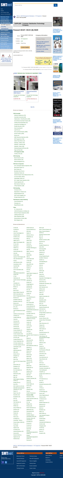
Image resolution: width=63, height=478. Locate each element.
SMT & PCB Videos (21, 465)
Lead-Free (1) (18, 129)
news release (40, 51)
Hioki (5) (29, 253)
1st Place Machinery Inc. (32, 98)
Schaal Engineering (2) (45, 256)
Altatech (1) (16, 247)
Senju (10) (42, 274)
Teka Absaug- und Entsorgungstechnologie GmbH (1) (44, 342)
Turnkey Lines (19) (19, 153)
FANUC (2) (16, 405)
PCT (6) (28, 402)
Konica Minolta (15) (31, 306)
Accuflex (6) (16, 229)
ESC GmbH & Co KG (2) (19, 386)
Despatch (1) (16, 355)
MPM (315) (29, 365)
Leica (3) (29, 327)
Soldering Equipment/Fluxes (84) (22, 148)
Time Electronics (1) (44, 361)
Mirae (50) (29, 356)
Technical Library (33, 456)
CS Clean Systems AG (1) (19, 344)
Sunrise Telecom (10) (44, 322)
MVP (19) (29, 369)
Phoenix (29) (30, 405)
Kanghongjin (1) (30, 284)
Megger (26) (29, 349)
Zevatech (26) (42, 437)
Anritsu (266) (16, 255)
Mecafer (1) (29, 347)
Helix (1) (29, 238)
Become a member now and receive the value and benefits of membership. (6, 60)
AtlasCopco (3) (17, 278)
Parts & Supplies (33, 461)
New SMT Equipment (34, 458)
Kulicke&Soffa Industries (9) (33, 309)
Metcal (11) (29, 351)
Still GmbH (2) (43, 311)
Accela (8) (16, 227)
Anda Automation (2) (18, 251)
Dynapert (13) (17, 368)
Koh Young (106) (30, 302)
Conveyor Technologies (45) (20, 335)
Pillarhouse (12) (30, 409)
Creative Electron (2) (18, 339)
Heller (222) (29, 240)
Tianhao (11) (42, 359)
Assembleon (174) (18, 264)
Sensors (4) (17, 135)
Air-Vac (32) (16, 244)
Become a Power (6, 14)
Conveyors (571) (18, 189)
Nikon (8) (29, 374)
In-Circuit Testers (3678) (20, 176)
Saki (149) (42, 246)
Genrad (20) (16, 433)
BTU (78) (16, 306)
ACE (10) (16, 231)
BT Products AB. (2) (18, 305)
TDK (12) (42, 335)
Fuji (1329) (16, 425)
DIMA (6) (16, 357)
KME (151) (29, 298)
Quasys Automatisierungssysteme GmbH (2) (32, 437)
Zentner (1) (41, 433)
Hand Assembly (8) (19, 128)
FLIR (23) (16, 414)
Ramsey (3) (29, 440)
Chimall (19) (16, 324)
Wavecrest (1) (42, 408)
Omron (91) (29, 385)
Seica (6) (42, 272)
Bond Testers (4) (18, 169)
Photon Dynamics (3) (31, 407)
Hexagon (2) (29, 245)
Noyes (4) (29, 380)
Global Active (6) (30, 227)
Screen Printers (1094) (19, 133)
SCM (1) (41, 265)
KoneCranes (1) (30, 304)
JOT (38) (29, 276)
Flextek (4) (16, 413)
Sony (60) (42, 297)
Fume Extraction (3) (19, 201)
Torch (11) (42, 367)
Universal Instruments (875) (46, 388)
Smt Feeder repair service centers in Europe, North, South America (57, 121)
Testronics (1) (43, 356)
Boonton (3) (16, 297)
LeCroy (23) (29, 325)
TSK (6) (41, 381)
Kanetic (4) (29, 282)
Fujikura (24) (16, 427)
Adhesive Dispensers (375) (20, 115)
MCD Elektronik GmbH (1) (32, 345)
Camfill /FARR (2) (17, 317)
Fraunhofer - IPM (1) (18, 420)
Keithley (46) (29, 286)
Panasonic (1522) (31, 396)
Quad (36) (29, 428)
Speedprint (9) (43, 304)
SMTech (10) (42, 291)
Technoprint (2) (43, 338)
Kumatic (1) (29, 311)
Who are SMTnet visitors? (6, 58)
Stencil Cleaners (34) (19, 159)
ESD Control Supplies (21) (20, 195)
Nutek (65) (29, 382)
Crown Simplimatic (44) (19, 341)
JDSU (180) (29, 275)
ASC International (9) (18, 258)
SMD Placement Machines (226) (22, 137)
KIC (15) (29, 289)
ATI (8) (15, 276)
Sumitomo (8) (43, 318)
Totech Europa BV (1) (44, 370)
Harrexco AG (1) (30, 234)
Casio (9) (16, 319)
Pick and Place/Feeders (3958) (21, 131)
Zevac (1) (41, 435)
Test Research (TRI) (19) (45, 354)
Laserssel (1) (30, 320)
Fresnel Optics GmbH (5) (19, 422)
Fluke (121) (16, 416)
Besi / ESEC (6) (17, 285)
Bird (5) (15, 288)
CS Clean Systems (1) (19, 343)
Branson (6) (16, 303)
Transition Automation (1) (45, 372)
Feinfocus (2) (17, 409)
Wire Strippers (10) (19, 220)
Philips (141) (29, 404)
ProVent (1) (29, 425)
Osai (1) (28, 391)
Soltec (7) (42, 295)
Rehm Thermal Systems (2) (46, 229)
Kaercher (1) (29, 280)
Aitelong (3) (16, 245)
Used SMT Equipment (21, 461)
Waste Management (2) (20, 161)
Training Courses (20, 468)
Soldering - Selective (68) (20, 144)
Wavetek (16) (42, 410)
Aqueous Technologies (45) (20, 256)
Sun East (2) (42, 320)
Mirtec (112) (29, 358)
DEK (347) (16, 352)
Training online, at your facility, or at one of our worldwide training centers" (57, 31)
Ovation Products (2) (31, 393)
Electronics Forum (20, 456)
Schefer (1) (42, 259)
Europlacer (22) (17, 396)
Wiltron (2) (41, 416)
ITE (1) (28, 271)
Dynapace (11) (17, 366)
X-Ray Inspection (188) (20, 185)
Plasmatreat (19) (30, 411)
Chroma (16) (16, 326)
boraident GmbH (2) (18, 299)
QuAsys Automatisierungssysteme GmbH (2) (32, 432)
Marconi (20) (29, 343)
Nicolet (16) (29, 373)
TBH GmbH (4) (43, 333)
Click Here (42, 472)
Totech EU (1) (43, 368)
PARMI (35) (29, 400)
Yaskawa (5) (42, 424)
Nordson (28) (30, 376)
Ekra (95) (16, 371)
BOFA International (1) (19, 294)
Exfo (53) (16, 400)
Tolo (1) (41, 365)
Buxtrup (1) (16, 308)
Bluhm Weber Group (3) (19, 292)
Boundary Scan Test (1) (20, 171)
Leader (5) (29, 324)
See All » (33, 107)
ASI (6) (15, 260)
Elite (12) (16, 375)
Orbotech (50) (30, 389)
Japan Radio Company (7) (32, 273)
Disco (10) (16, 359)
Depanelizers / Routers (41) (21, 191)
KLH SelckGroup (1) (31, 297)
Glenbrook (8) (17, 438)
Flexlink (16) (16, 411)
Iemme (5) (29, 262)
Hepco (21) (29, 242)
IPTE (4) (29, 269)
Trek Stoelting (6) (43, 374)
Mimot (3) (29, 352)
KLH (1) (28, 295)
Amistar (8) (16, 249)
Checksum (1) (17, 322)
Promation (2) (30, 421)
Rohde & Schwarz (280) (45, 239)
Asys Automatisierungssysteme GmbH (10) (19, 273)
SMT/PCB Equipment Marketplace (27, 16)
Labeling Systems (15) (19, 214)
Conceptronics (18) (18, 332)
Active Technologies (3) (19, 233)
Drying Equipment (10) (19, 193)
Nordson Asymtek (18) (32, 378)
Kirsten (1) (29, 293)
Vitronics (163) (43, 401)
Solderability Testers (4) (20, 178)
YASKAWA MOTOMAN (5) (45, 426)
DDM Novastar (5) (18, 350)
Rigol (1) (41, 237)
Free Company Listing (5, 12)
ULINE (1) (42, 386)
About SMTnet (49, 455)
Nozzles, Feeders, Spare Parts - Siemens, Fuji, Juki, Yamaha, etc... (57, 94)
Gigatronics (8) (17, 436)
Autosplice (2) (17, 283)
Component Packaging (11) (20, 124)
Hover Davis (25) (30, 258)
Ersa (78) (16, 384)
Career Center (33, 468)
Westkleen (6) (42, 414)
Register (2, 10)
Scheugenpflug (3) (44, 261)
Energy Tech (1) (17, 382)
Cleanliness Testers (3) (20, 172)
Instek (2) (29, 267)
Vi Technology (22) (44, 395)
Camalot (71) (17, 315)
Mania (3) (29, 338)
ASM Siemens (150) (18, 262)
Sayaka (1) (42, 254)
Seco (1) (41, 268)
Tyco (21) (42, 385)
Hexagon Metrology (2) (32, 247)
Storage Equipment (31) (20, 197)
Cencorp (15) (17, 321)
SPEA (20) (42, 301)
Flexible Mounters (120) (20, 126)
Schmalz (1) (42, 263)
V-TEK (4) (42, 392)
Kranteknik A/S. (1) (31, 308)
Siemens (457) (43, 281)
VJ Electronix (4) (43, 403)
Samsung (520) (43, 248)
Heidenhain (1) (30, 236)
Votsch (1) (42, 405)
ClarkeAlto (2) (17, 328)
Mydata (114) (30, 371)
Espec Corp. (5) (17, 393)
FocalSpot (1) (17, 418)
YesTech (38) (42, 428)
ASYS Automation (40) (19, 269)
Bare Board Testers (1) (19, 167)
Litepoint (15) (30, 329)
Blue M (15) (16, 290)
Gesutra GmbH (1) (18, 435)
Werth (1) (41, 412)
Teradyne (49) (43, 352)
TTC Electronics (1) (44, 383)
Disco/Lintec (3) (17, 364)
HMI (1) (28, 256)
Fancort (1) (16, 404)
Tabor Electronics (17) (44, 327)
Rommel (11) (42, 241)
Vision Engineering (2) (44, 399)
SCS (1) (41, 267)
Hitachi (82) (29, 255)
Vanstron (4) (42, 394)
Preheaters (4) (18, 203)
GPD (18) (29, 231)
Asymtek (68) (17, 265)
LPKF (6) (29, 331)
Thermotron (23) (43, 357)
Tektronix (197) (43, 347)
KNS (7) (28, 300)
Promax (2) (29, 423)
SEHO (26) (42, 270)
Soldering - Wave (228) (20, 146)
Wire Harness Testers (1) (20, 183)
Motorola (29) (30, 362)
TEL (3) (41, 348)
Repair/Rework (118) (19, 205)
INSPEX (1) (29, 265)
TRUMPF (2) (42, 376)
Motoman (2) (30, 360)
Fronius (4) (16, 424)
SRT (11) (42, 306)
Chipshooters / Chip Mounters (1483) (23, 118)
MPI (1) (28, 363)
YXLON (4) (41, 432)
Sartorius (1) (42, 252)
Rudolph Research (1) (44, 245)
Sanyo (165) (42, 250)
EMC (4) (16, 377)
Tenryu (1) (42, 350)
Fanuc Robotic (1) (18, 407)
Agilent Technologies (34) (19, 242)
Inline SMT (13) (30, 264)
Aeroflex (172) (17, 236)
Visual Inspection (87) (19, 182)
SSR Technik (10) (43, 308)
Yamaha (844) (42, 422)
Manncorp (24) (30, 340)
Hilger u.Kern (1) (30, 251)
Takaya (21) (42, 329)
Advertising (48, 459)
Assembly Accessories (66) (20, 117)
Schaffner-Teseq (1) (44, 257)
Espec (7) (16, 391)
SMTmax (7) (42, 293)
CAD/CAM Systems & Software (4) (22, 211)
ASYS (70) (16, 267)
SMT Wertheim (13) (44, 290)
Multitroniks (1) (30, 367)
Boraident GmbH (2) (18, 301)
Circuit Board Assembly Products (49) (23, 120)
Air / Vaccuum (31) (19, 209)
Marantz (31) (30, 341)
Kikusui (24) (29, 291)
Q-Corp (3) (29, 427)
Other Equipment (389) (20, 216)
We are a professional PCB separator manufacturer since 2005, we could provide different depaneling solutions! (57, 140)
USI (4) (41, 390)
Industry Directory (20, 458)
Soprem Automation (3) (45, 299)
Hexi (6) (28, 249)
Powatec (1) (29, 413)
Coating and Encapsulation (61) (21, 122)
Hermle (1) (29, 244)
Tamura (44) (42, 331)
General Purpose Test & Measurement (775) (24, 174)
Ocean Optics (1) (30, 383)
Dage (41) (16, 348)
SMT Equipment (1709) (20, 139)
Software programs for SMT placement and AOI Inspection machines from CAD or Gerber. (58, 58)
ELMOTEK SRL (17, 98)
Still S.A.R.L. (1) (43, 313)
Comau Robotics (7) (18, 330)
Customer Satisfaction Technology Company (33, 24)
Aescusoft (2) (17, 238)
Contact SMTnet (49, 462)
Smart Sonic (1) (43, 288)
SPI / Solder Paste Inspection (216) (22, 180)
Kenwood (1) (30, 287)
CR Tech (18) (17, 337)
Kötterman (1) (30, 315)
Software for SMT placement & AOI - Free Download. (57, 76)
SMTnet (18, 16)
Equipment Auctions (21, 463)
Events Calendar (33, 465)
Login (2, 8)
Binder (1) (16, 286)
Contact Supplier (25, 47)
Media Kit (48, 457)
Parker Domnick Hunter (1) (33, 398)
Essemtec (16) (17, 394)
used (22, 41)
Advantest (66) (17, 234)
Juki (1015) (29, 278)
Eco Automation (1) (18, 370)
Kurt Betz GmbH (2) (31, 313)
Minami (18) (29, 354)
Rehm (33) (42, 227)
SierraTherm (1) (43, 283)
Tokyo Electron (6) (44, 363)
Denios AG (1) (17, 354)
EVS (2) (15, 398)
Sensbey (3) (42, 276)
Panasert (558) (30, 394)
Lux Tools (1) (30, 333)
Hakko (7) (29, 233)
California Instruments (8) (19, 313)
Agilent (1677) (17, 240)
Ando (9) (16, 253)
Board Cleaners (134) (19, 157)
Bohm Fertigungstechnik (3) (20, 295)
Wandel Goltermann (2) (44, 406)
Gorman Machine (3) (31, 229)
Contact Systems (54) (18, 333)
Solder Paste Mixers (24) (20, 140)
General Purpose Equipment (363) (22, 212)
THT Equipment (38, 16)
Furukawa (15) (17, 429)
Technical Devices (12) (45, 336)
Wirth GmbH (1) (42, 417)
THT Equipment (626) (19, 151)
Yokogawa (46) (42, 430)
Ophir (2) (29, 387)
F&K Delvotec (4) (17, 402)
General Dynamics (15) (19, 431)
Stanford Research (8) (44, 310)
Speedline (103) (43, 302)
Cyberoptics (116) (18, 346)
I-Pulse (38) (29, 260)
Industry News (33, 463)
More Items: (27, 73)
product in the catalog (42, 49)
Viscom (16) (42, 397)
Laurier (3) (29, 322)
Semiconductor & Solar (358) (21, 218)
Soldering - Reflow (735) (20, 142)
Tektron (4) (42, 345)
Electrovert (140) (17, 373)
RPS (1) (41, 243)
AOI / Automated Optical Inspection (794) (23, 165)
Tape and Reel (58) (19, 150)
